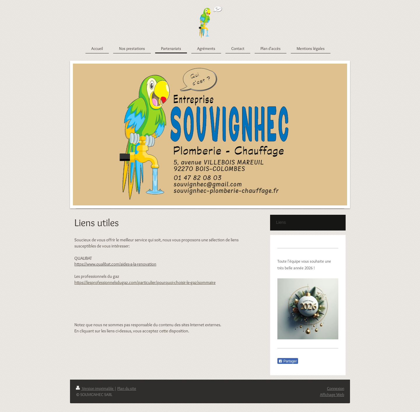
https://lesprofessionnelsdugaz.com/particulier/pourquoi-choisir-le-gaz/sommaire (145, 282)
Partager (288, 361)
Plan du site (126, 388)
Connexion (335, 388)
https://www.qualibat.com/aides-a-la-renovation (115, 264)
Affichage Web (332, 394)
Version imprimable (95, 388)
